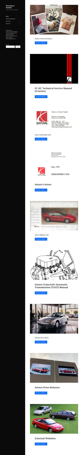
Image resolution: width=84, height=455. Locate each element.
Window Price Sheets (42, 338)
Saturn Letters (9, 37)
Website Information (10, 18)
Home (7, 16)
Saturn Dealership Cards (11, 36)
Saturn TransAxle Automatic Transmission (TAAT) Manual (51, 286)
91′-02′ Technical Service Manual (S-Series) (53, 90)
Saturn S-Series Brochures (12, 31)
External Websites (45, 438)
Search (7, 45)
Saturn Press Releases (47, 387)
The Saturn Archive (10, 7)
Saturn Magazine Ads (10, 38)
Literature (8, 21)
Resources (8, 23)
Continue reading (41, 43)
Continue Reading (41, 96)
